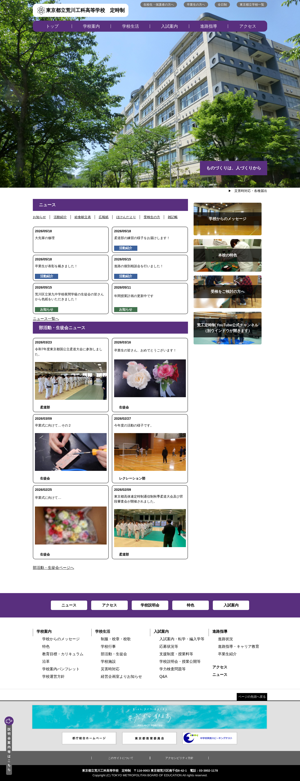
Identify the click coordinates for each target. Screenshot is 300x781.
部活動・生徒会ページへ (53, 568)
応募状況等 (168, 646)
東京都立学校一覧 (252, 4)
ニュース (219, 675)
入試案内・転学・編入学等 (181, 639)
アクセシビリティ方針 (179, 758)
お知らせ (39, 217)
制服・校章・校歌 (116, 639)
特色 (46, 646)
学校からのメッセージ (61, 639)
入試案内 (169, 26)
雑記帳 (173, 217)
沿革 (46, 661)
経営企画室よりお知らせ (121, 676)
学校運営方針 (53, 676)
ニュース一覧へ (46, 319)
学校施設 (108, 661)
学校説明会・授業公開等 (180, 661)
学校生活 (130, 26)
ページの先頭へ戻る (252, 696)
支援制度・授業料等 (176, 654)
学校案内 (91, 26)
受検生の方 (152, 217)
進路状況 (225, 639)
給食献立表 (83, 217)
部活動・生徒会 (114, 654)
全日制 (222, 4)
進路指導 (208, 26)
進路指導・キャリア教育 (238, 646)
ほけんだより (126, 217)
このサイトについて (120, 758)
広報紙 (104, 217)
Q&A (163, 676)
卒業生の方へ (196, 4)
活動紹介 (60, 217)
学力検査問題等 (172, 669)
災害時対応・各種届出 (250, 191)
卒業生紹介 (227, 654)
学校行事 (108, 646)
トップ (52, 26)
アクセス (247, 26)
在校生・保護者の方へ (158, 4)
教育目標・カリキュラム (62, 654)
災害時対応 (110, 669)
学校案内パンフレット (61, 669)
